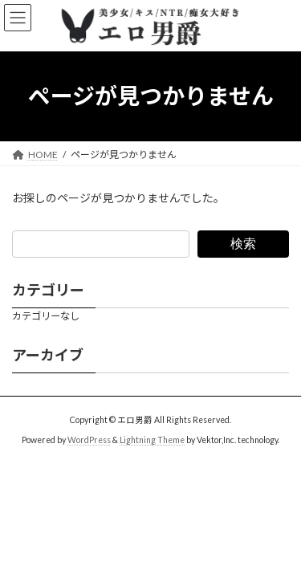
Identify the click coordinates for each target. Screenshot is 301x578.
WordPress (89, 440)
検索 (243, 242)
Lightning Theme (152, 440)
